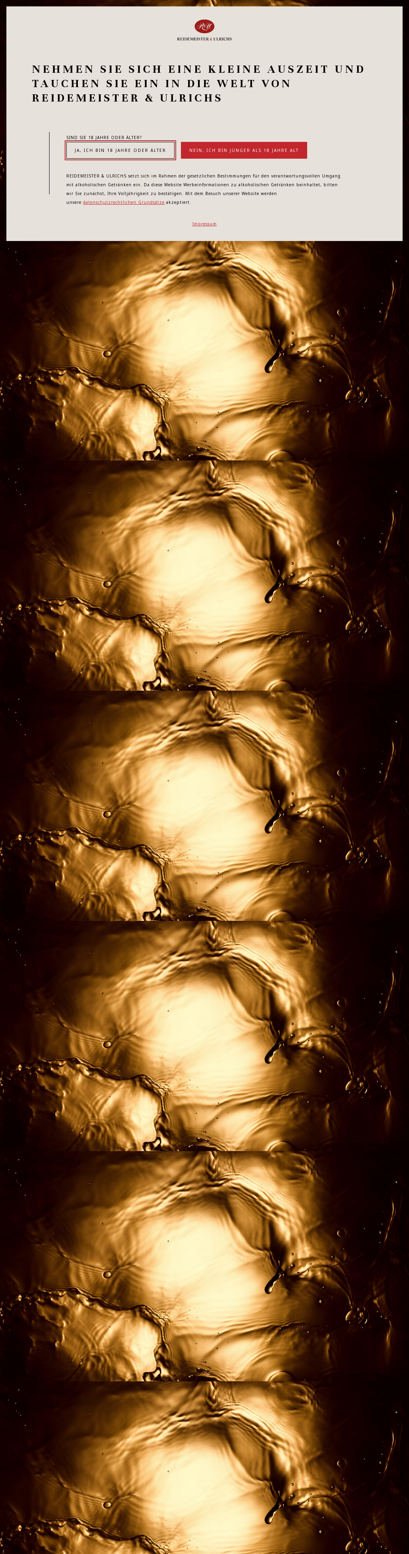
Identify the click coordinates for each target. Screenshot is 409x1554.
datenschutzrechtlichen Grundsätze (124, 202)
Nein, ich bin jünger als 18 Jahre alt (244, 150)
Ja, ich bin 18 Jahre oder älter (120, 150)
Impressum (205, 224)
